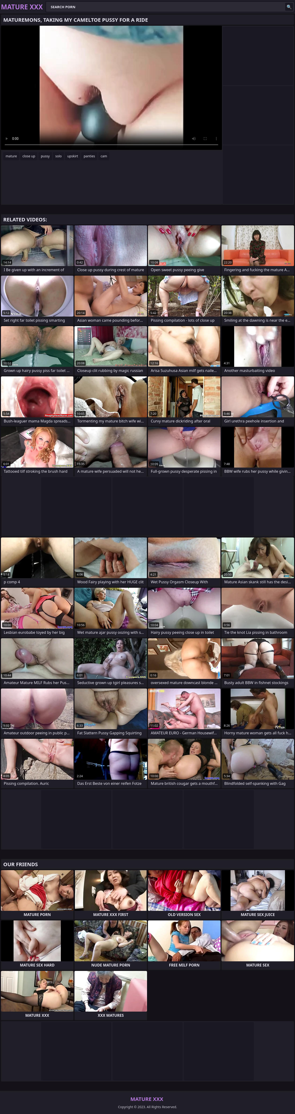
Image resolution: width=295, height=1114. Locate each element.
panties (89, 156)
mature (11, 156)
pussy (45, 156)
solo (58, 156)
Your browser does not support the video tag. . (111, 88)
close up (28, 156)
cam (104, 156)
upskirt (72, 156)
